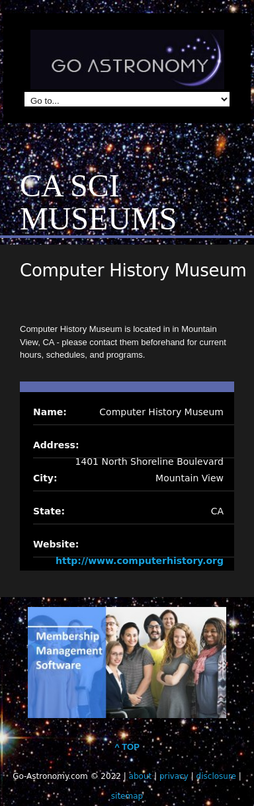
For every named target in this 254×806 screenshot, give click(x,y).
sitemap (127, 796)
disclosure (216, 776)
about (140, 776)
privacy (174, 776)
